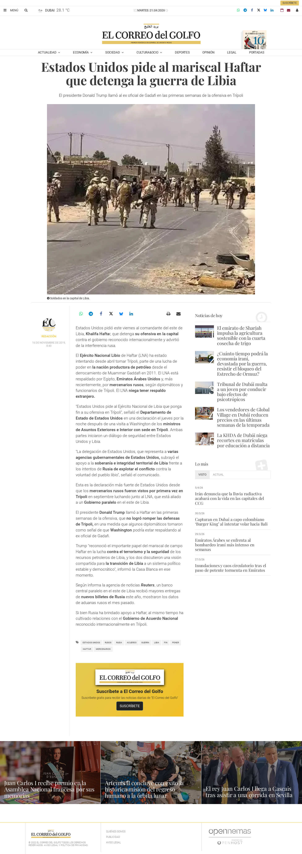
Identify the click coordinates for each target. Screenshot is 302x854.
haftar (87, 649)
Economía (81, 52)
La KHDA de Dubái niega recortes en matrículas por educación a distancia (243, 440)
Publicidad (113, 837)
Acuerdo (132, 642)
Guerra (145, 642)
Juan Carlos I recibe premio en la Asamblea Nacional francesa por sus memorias (45, 789)
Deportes (182, 52)
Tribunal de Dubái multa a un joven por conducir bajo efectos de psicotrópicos (242, 392)
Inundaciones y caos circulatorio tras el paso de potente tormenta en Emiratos (230, 563)
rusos (108, 642)
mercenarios (103, 649)
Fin (165, 642)
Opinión (208, 52)
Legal (231, 52)
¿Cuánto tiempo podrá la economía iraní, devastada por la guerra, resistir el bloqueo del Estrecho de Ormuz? (242, 363)
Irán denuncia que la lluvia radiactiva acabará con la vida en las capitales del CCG (229, 498)
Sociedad (113, 52)
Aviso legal (113, 842)
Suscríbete (289, 2)
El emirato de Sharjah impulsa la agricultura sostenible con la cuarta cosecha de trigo (241, 335)
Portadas (256, 52)
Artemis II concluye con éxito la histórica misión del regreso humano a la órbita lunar (145, 789)
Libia (156, 642)
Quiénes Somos (115, 831)
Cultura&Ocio (148, 52)
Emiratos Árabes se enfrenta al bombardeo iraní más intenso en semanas (232, 542)
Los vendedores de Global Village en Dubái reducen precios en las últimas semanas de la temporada (243, 417)
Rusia (119, 642)
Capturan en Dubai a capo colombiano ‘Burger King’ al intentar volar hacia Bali (231, 522)
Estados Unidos (91, 642)
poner (175, 642)
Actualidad (47, 52)
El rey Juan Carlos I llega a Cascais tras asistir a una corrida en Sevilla (250, 792)
